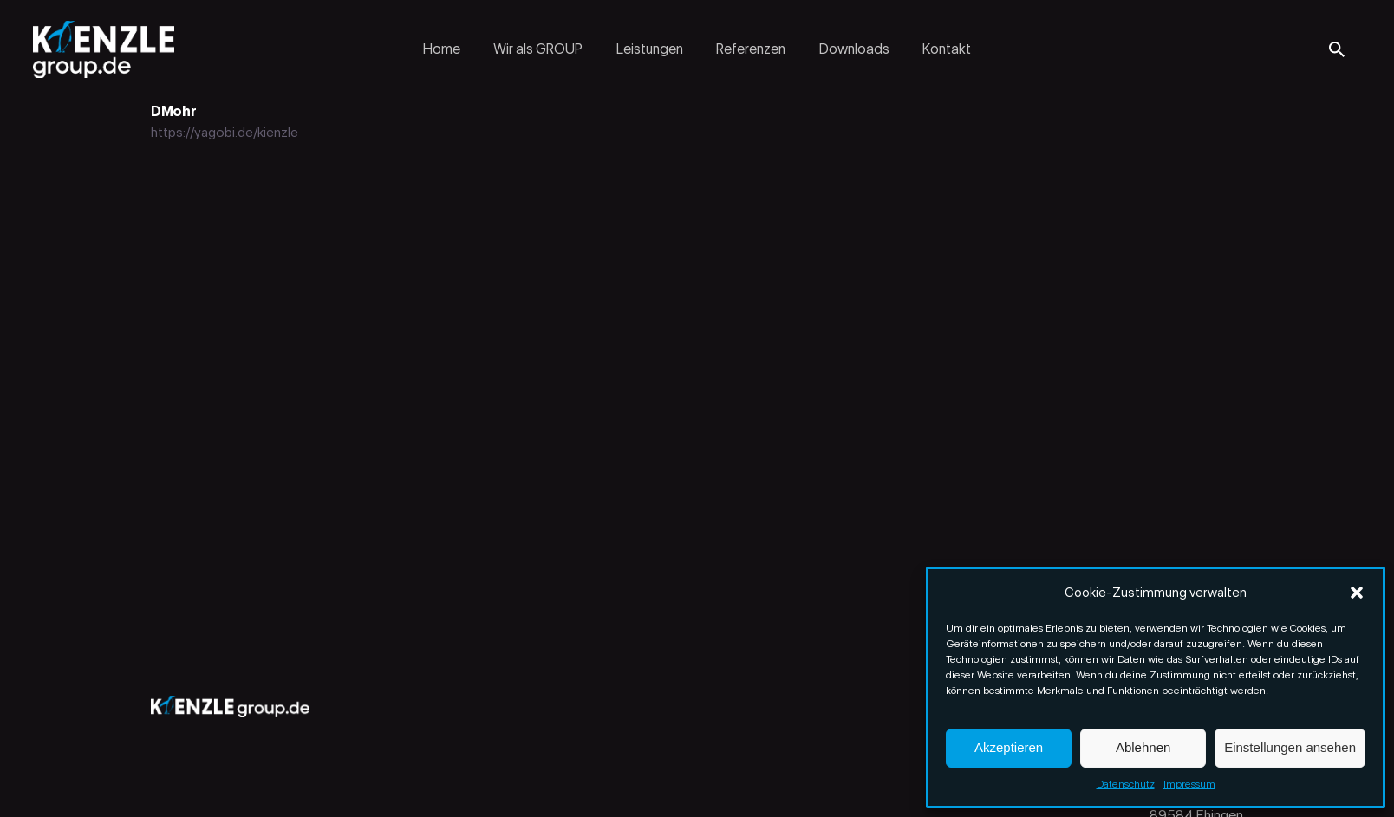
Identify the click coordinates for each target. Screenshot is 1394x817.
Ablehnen (1143, 747)
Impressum (1189, 784)
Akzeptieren (1008, 747)
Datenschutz (1126, 784)
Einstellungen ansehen (1290, 747)
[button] (1356, 592)
